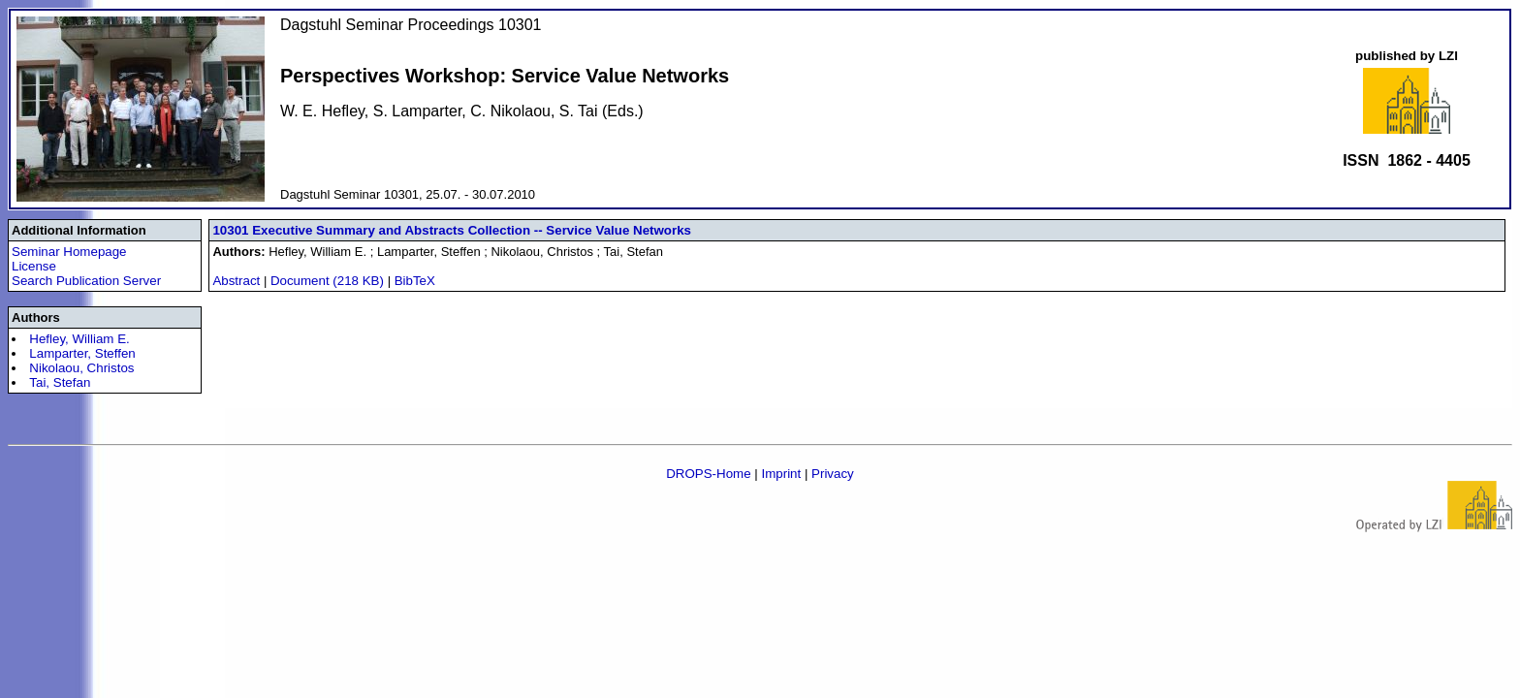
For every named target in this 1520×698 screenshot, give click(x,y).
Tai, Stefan (59, 382)
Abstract (236, 280)
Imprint (781, 473)
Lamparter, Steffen (82, 353)
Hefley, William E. (79, 339)
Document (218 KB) (329, 280)
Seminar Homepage (69, 251)
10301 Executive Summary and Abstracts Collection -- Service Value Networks (451, 230)
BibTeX (415, 280)
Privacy (832, 473)
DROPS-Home (708, 473)
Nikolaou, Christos (81, 368)
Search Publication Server (86, 280)
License (34, 266)
